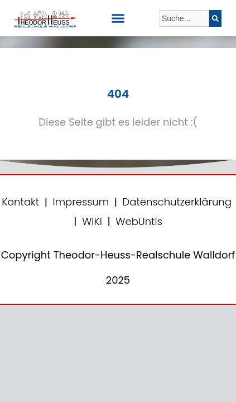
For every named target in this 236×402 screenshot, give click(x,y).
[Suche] (215, 18)
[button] (118, 18)
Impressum (81, 202)
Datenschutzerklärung (177, 202)
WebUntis (138, 221)
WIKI (90, 221)
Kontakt (20, 202)
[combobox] (184, 18)
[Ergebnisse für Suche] (184, 33)
